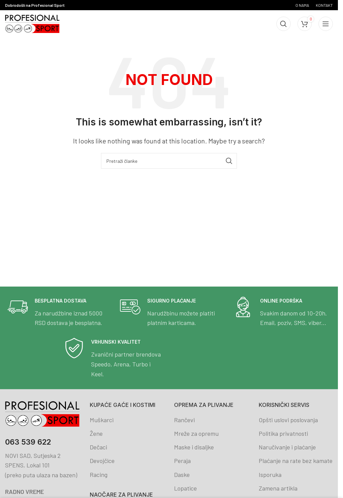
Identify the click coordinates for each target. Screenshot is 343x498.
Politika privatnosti (283, 433)
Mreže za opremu (196, 433)
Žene (96, 433)
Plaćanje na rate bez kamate (295, 460)
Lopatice (185, 488)
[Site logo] (32, 23)
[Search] (283, 24)
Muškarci (102, 420)
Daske (182, 474)
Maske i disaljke (194, 447)
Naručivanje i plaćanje (287, 447)
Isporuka (270, 474)
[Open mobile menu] (325, 24)
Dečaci (98, 447)
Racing (98, 474)
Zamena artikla (278, 488)
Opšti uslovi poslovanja (288, 420)
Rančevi (184, 420)
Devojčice (102, 460)
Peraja (182, 460)
